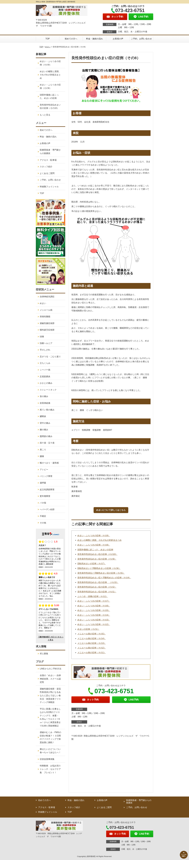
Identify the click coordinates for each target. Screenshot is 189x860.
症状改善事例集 (47, 759)
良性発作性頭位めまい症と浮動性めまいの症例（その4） (104, 577)
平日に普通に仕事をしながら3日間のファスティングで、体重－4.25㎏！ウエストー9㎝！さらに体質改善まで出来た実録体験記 (50, 717)
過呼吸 (43, 483)
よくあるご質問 (47, 173)
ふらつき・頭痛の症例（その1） (92, 596)
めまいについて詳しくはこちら (111, 510)
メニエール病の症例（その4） (91, 638)
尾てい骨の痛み (47, 410)
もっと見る (45, 115)
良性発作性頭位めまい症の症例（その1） (96, 592)
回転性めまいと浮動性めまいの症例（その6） (99, 568)
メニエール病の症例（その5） (91, 634)
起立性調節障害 (47, 489)
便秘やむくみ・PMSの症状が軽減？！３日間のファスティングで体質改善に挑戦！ (50, 737)
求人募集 (44, 653)
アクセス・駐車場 (48, 160)
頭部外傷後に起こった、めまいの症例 (95, 549)
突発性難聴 (45, 316)
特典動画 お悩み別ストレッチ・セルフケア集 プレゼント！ (50, 769)
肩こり (43, 449)
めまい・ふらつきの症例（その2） (93, 624)
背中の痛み (45, 423)
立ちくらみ (45, 363)
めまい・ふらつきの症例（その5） (93, 610)
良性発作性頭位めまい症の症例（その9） (96, 559)
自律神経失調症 (47, 296)
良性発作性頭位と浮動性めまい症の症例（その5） (101, 573)
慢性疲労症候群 (47, 330)
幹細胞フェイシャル (49, 186)
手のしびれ (45, 350)
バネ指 (43, 503)
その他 (43, 523)
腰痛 (42, 456)
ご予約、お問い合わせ (141, 39)
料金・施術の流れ (94, 39)
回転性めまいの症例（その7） (91, 563)
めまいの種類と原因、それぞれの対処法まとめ (99, 540)
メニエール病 (46, 310)
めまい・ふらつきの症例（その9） (93, 535)
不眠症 (43, 516)
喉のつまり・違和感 (49, 463)
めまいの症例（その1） (88, 629)
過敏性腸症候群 (47, 323)
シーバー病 (45, 370)
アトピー (44, 469)
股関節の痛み (46, 436)
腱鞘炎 (43, 416)
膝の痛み (44, 429)
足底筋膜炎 (45, 376)
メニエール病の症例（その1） (91, 652)
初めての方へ (71, 39)
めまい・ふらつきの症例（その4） (93, 615)
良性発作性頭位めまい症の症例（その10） (97, 554)
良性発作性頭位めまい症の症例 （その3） (98, 582)
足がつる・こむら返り (50, 356)
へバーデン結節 (47, 509)
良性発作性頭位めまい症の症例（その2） (96, 587)
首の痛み (44, 396)
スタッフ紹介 (46, 166)
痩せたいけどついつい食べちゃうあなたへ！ (50, 751)
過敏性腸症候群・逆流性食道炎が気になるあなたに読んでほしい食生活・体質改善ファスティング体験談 (50, 695)
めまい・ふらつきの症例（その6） (93, 606)
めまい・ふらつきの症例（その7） (93, 601)
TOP (47, 39)
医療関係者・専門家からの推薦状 (50, 151)
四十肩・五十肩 (47, 443)
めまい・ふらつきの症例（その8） (93, 545)
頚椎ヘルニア (46, 343)
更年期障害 (45, 496)
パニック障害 (46, 476)
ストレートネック (48, 390)
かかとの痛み (46, 383)
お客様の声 (118, 39)
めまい (48, 47)
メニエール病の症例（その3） (91, 643)
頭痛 (42, 336)
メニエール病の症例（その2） (91, 648)
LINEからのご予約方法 (50, 669)
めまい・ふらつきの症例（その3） (93, 620)
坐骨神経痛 (45, 403)
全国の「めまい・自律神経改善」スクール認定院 (50, 678)
